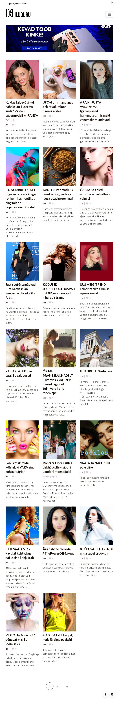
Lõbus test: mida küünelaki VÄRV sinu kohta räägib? (20, 467)
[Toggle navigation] (109, 14)
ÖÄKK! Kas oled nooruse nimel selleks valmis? (95, 194)
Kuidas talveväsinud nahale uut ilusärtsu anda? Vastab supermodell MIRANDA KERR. (22, 111)
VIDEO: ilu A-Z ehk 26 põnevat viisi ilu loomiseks (20, 639)
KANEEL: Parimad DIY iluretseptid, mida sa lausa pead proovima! (58, 194)
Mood (46, 477)
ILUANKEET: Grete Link (96, 371)
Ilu (7, 125)
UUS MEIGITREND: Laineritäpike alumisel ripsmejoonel (95, 289)
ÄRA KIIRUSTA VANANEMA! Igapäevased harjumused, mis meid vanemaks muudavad (95, 111)
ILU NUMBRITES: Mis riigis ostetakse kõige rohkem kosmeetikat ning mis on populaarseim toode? (21, 198)
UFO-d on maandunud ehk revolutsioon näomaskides (58, 106)
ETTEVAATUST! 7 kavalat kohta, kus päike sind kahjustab (20, 553)
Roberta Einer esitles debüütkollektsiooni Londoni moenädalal (57, 467)
